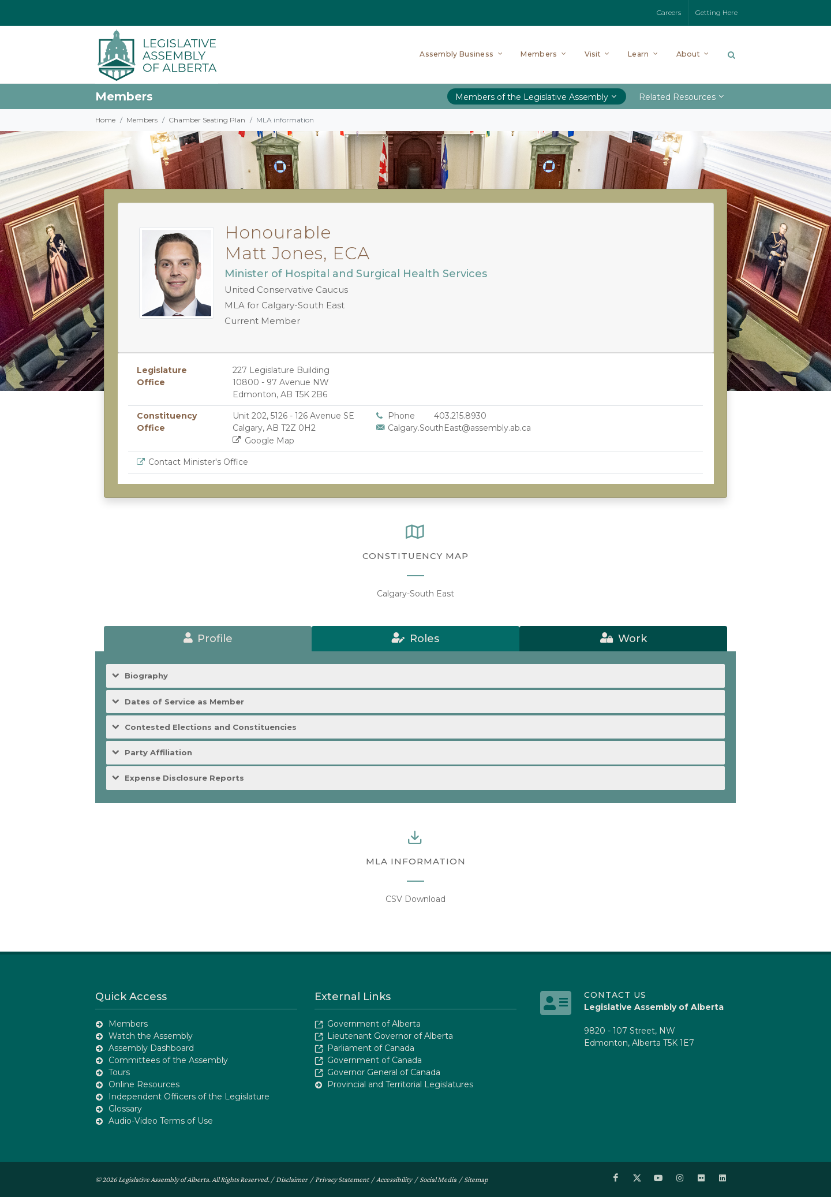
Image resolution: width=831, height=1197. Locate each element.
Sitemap (476, 1179)
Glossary (125, 1108)
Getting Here (716, 12)
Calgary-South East (415, 593)
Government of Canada (374, 1060)
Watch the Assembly (150, 1036)
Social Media (438, 1179)
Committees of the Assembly (168, 1060)
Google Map (263, 440)
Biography (146, 676)
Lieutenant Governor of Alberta (390, 1036)
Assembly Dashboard (151, 1048)
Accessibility (394, 1179)
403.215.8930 (460, 416)
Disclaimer (292, 1179)
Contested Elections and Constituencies (211, 727)
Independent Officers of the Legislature (188, 1096)
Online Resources (143, 1084)
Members (142, 119)
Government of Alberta (374, 1024)
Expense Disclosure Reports (184, 778)
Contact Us (615, 995)
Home (105, 119)
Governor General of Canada (383, 1072)
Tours (119, 1072)
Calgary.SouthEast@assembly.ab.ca (459, 428)
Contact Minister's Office (198, 462)
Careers (669, 12)
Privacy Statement (342, 1179)
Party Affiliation (158, 752)
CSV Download (415, 899)
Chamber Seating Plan (207, 119)
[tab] (208, 638)
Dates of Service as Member (184, 701)
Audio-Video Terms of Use (160, 1121)
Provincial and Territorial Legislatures (400, 1084)
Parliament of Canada (370, 1048)
